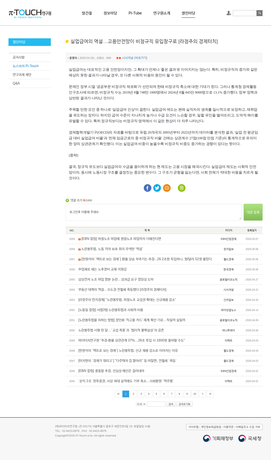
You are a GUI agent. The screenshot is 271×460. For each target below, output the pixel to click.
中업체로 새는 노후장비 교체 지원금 (102, 269)
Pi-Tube (135, 13)
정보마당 (110, 13)
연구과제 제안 (22, 74)
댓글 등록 (253, 212)
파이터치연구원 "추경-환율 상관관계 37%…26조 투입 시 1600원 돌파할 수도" (131, 340)
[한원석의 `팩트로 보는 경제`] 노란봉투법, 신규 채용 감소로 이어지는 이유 (128, 350)
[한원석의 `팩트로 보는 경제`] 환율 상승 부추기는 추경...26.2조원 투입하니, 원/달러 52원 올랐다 (146, 259)
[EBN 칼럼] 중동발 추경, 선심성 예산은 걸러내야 (111, 371)
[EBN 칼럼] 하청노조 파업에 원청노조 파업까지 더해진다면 (121, 238)
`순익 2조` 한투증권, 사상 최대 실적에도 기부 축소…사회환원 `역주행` (126, 381)
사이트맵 (193, 426)
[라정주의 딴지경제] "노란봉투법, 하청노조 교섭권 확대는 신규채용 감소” (127, 299)
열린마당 (188, 13)
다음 (202, 394)
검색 (260, 13)
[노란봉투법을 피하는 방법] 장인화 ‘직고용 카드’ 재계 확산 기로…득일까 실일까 (131, 320)
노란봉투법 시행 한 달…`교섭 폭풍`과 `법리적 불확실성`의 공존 (121, 330)
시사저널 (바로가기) (134, 57)
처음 (118, 394)
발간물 (87, 13)
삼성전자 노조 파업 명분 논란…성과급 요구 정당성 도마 (115, 279)
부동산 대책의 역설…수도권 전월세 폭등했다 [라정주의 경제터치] (122, 289)
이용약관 (228, 426)
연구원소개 (161, 13)
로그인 (229, 13)
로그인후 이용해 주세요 (153, 212)
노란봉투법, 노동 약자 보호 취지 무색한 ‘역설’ (112, 249)
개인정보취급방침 (211, 426)
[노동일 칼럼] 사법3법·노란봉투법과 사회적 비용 (110, 310)
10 (194, 393)
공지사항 (19, 57)
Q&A (16, 83)
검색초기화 (184, 404)
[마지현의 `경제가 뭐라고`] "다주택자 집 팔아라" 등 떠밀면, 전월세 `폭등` (127, 360)
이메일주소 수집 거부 (248, 426)
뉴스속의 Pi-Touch (26, 66)
